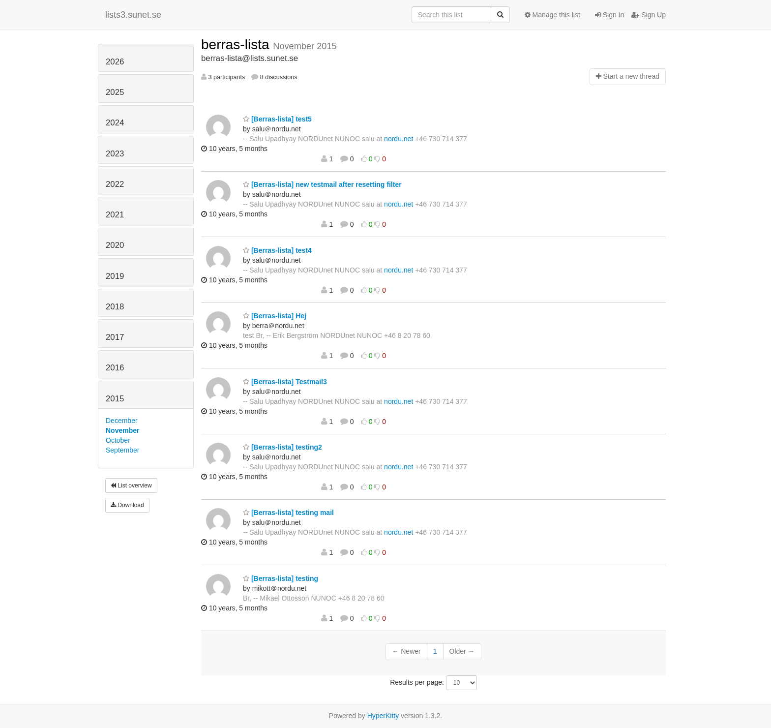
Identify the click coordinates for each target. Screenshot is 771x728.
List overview (131, 485)
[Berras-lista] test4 (277, 250)
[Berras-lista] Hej (274, 316)
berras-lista (237, 44)
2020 (115, 245)
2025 (115, 92)
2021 (115, 214)
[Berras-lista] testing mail (288, 512)
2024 (115, 122)
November (122, 430)
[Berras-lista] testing (280, 578)
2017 (115, 337)
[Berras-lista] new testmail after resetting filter (322, 184)
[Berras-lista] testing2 (282, 447)
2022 (115, 184)
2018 (115, 306)
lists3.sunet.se (133, 15)
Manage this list (552, 15)
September (122, 450)
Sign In (609, 15)
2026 (115, 61)
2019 (115, 276)
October (118, 440)
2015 (115, 398)
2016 (115, 367)
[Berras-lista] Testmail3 (285, 382)
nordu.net (398, 139)
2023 (115, 153)
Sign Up (648, 15)
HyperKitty (383, 716)
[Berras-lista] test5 (277, 119)
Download (127, 505)
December (122, 421)
